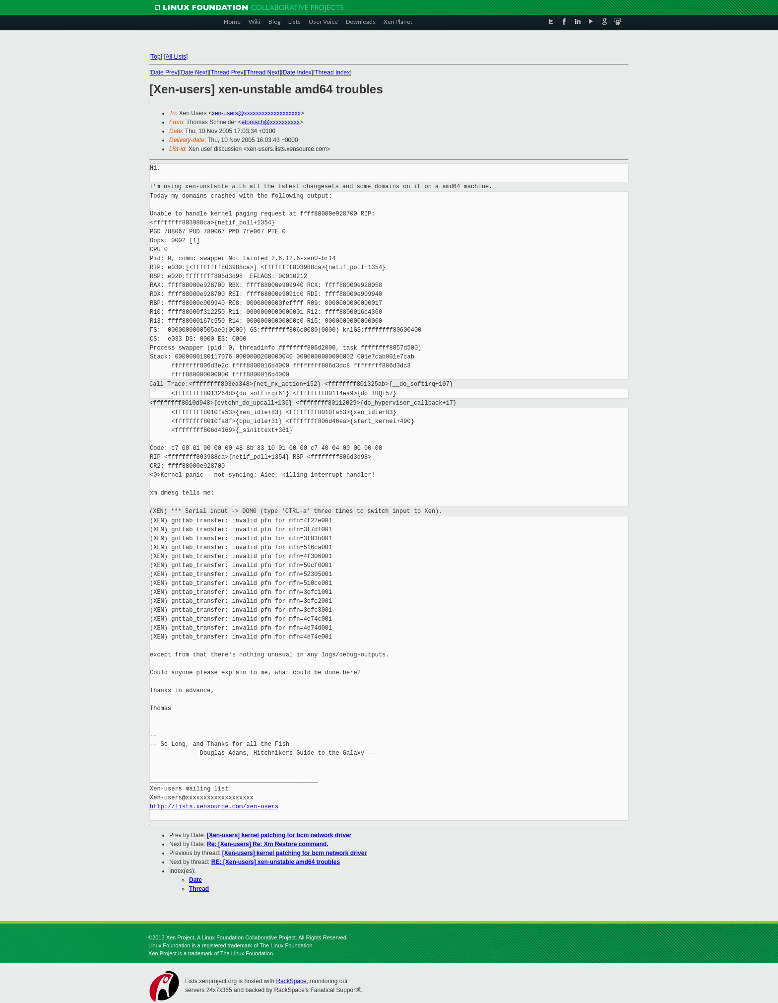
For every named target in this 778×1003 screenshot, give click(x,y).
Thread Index (332, 72)
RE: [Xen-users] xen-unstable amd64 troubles (275, 862)
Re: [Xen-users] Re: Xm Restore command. (267, 844)
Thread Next (263, 72)
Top (155, 56)
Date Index (297, 72)
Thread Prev (226, 72)
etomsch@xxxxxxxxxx (271, 122)
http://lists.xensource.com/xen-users (214, 806)
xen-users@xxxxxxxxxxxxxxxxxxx (256, 113)
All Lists (176, 56)
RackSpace (291, 981)
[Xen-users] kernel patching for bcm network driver (279, 835)
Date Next (194, 72)
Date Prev (164, 72)
